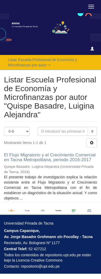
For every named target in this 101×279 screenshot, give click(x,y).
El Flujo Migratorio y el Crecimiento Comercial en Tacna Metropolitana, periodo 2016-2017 (50, 157)
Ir (92, 131)
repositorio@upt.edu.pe (40, 266)
